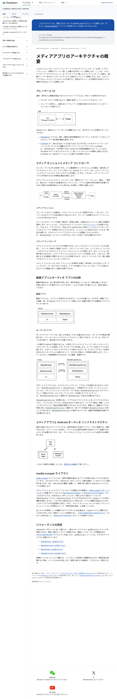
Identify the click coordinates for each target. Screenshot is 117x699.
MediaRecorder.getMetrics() (53, 546)
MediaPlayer (45, 137)
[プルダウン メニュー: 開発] (67, 2)
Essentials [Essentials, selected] (27, 3)
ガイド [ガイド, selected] (14, 14)
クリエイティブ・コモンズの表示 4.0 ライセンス (78, 573)
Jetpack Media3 (51, 26)
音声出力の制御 (70, 464)
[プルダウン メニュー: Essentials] (33, 2)
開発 (62, 3)
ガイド (84, 48)
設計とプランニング (46, 3)
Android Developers (42, 48)
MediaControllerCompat (94, 493)
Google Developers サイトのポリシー (91, 575)
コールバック (93, 225)
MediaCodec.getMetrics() (52, 550)
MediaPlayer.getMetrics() (52, 542)
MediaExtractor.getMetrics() (53, 553)
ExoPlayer (44, 144)
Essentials (55, 48)
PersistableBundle (45, 535)
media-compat (42, 478)
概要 (4, 14)
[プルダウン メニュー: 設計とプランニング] (56, 2)
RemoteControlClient (63, 516)
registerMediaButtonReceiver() (91, 513)
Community (39, 14)
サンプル (25, 14)
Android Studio (107, 3)
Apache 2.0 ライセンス (48, 575)
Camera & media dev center (16, 9)
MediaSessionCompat (71, 493)
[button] (13, 40)
